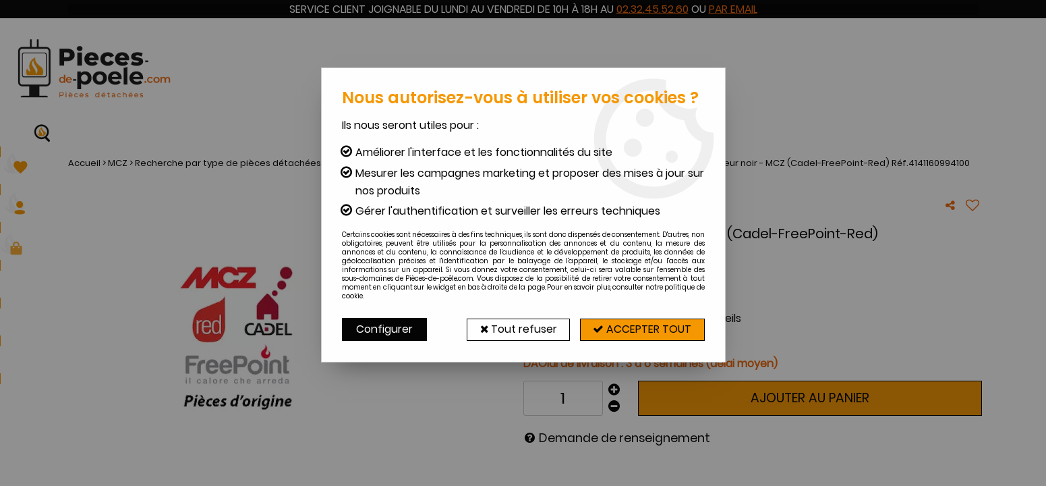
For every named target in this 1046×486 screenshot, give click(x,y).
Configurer (384, 329)
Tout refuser (515, 329)
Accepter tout (641, 329)
